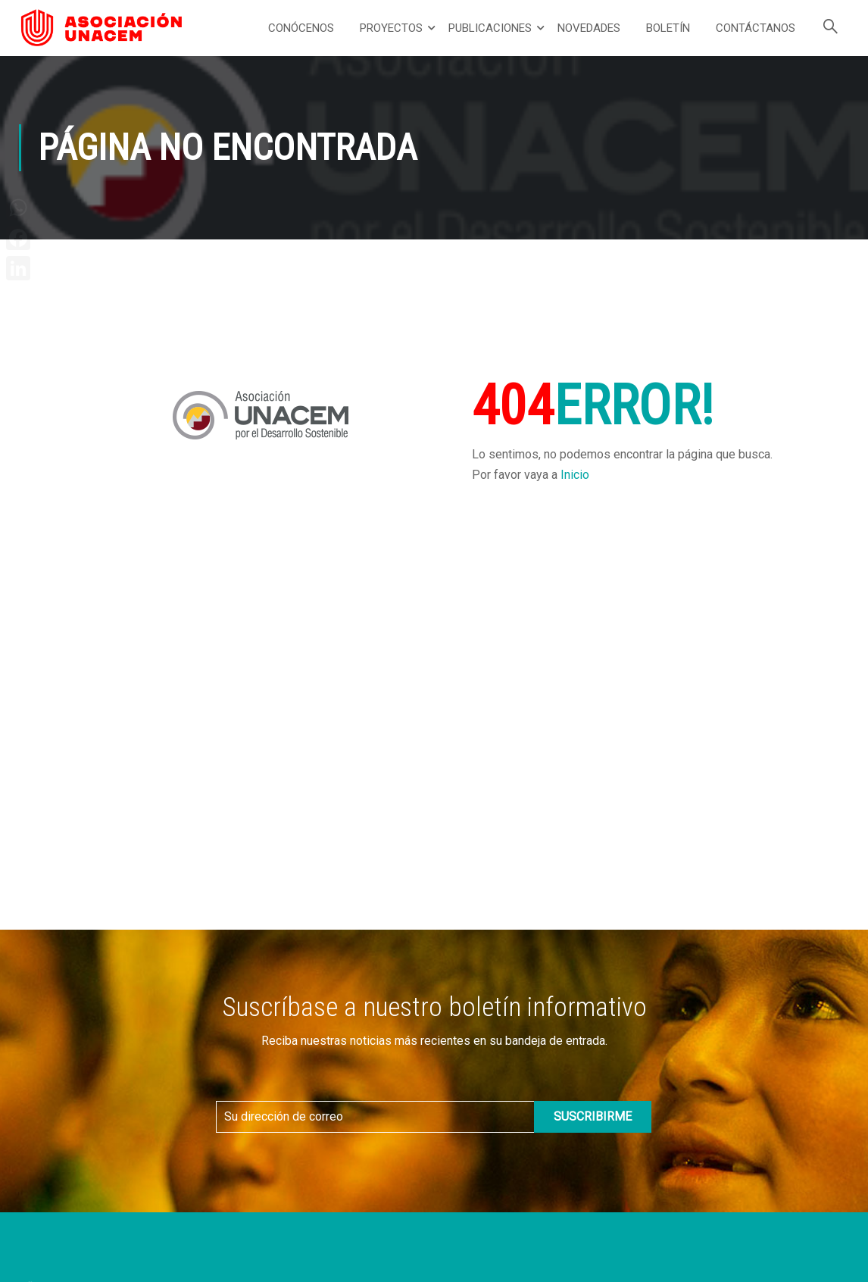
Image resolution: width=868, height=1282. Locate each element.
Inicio (574, 474)
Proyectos (391, 28)
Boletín (668, 28)
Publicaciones (490, 28)
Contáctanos (755, 28)
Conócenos (301, 28)
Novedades (588, 28)
